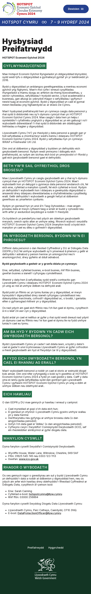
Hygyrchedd (55, 547)
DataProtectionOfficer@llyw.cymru (39, 513)
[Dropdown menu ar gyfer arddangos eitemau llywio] (76, 9)
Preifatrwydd (36, 547)
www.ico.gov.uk (29, 459)
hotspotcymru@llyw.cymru (45, 494)
